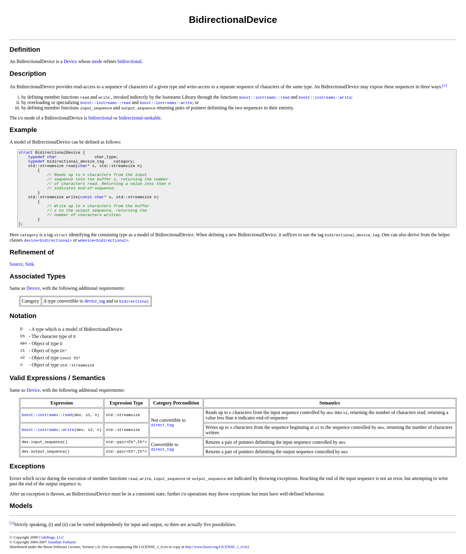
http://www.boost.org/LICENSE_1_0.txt (216, 546)
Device (70, 61)
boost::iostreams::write (48, 430)
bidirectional (129, 61)
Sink (29, 264)
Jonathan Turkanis (62, 542)
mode (97, 61)
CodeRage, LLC (51, 537)
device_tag (94, 300)
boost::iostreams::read (47, 415)
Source (16, 264)
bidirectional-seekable (139, 117)
